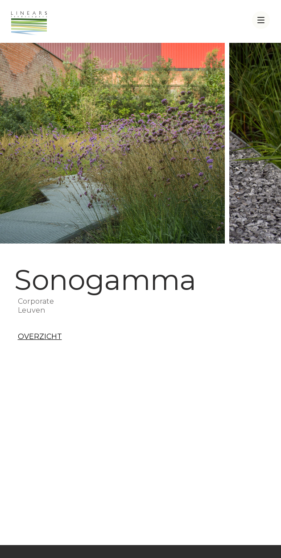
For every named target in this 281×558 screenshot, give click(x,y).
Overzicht (40, 336)
